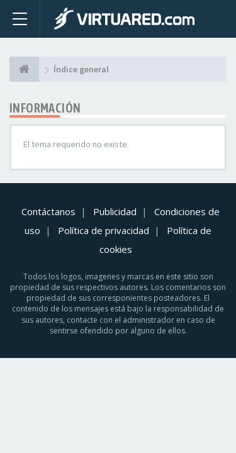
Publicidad (115, 211)
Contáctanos (48, 211)
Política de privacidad (103, 230)
